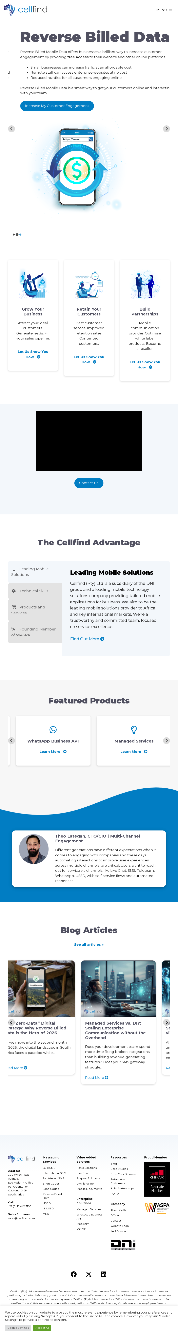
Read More (26, 1068)
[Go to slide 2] (17, 234)
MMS (46, 1213)
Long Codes (51, 1188)
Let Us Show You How (33, 354)
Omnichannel (85, 1183)
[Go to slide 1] (14, 235)
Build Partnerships (122, 1188)
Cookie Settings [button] (18, 1327)
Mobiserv (83, 1223)
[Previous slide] (11, 128)
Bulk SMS (49, 1167)
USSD (47, 1203)
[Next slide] (166, 128)
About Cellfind (120, 1210)
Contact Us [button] (89, 483)
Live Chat (83, 1173)
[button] (161, 10)
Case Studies (119, 1168)
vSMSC (81, 1229)
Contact (116, 1220)
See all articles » (89, 944)
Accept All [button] (42, 1327)
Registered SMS (53, 1178)
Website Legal (120, 1225)
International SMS (54, 1173)
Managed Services (89, 1209)
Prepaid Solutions (88, 1178)
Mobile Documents (89, 1188)
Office (115, 1215)
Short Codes (51, 1183)
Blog (114, 1163)
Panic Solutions (87, 1167)
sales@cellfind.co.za (21, 1218)
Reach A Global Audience (38, 111)
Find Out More (87, 638)
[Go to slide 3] (20, 235)
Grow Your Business (123, 1174)
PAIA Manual (118, 1231)
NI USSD (48, 1208)
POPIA (115, 1193)
